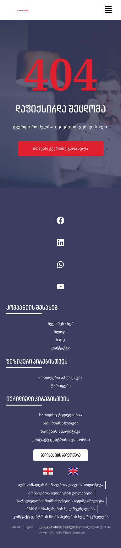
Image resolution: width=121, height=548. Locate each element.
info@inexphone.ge (70, 532)
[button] (108, 10)
